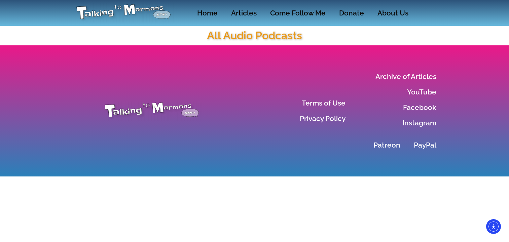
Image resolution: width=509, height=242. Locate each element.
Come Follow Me (298, 13)
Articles (244, 13)
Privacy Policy (323, 118)
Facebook (419, 107)
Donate (351, 13)
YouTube (421, 92)
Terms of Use (324, 103)
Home (207, 13)
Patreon (386, 145)
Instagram (419, 123)
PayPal (425, 145)
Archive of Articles (405, 76)
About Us (392, 13)
